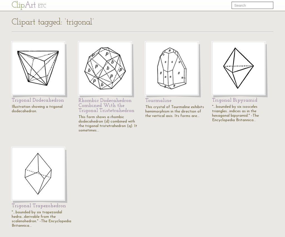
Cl (29, 5)
